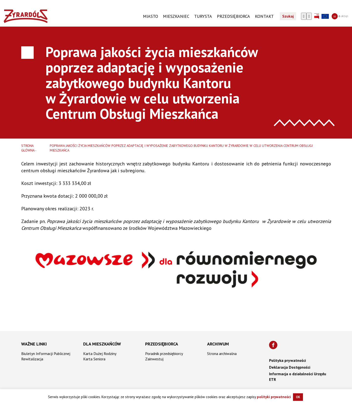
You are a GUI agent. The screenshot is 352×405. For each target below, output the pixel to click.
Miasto (150, 16)
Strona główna (28, 148)
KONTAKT (264, 16)
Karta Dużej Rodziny (99, 353)
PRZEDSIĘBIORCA (233, 16)
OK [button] (298, 397)
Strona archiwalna (222, 353)
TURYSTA (203, 16)
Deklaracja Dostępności (289, 367)
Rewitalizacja (32, 358)
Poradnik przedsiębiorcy (164, 353)
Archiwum (218, 344)
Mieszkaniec (176, 16)
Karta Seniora (94, 358)
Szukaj (288, 16)
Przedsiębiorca (161, 344)
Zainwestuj (154, 358)
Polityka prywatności (287, 360)
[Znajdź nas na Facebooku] (273, 345)
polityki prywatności (274, 397)
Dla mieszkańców (102, 344)
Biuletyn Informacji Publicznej (45, 353)
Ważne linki (34, 344)
